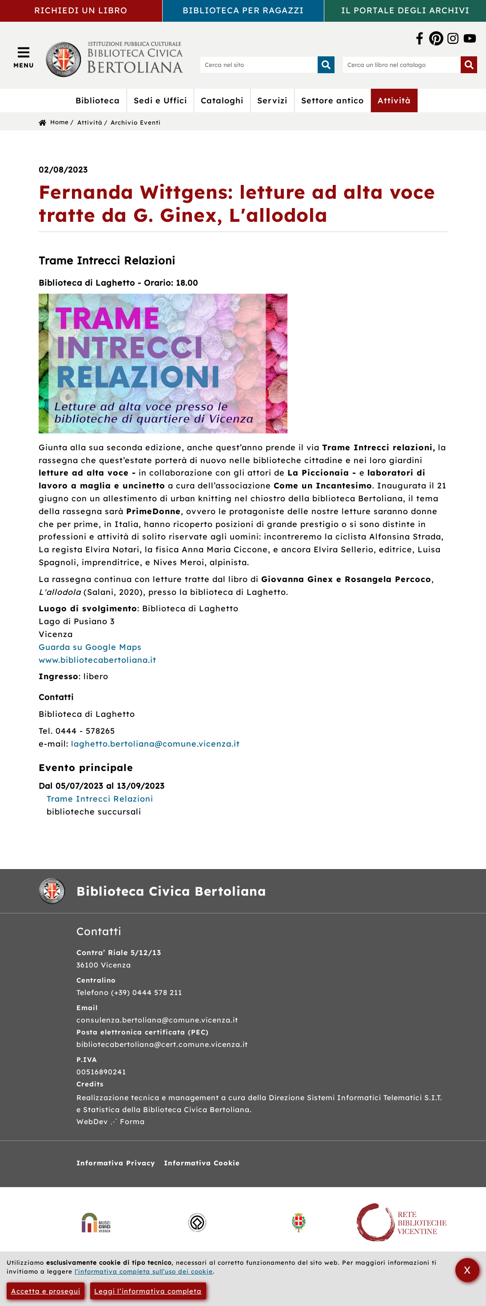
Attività (394, 100)
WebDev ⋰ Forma (110, 1121)
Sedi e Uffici (160, 100)
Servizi (272, 100)
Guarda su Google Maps (90, 647)
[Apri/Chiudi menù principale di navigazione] (23, 57)
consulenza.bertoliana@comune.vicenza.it (157, 1019)
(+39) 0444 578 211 (146, 992)
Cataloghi (222, 100)
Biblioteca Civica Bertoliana (171, 891)
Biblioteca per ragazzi (243, 10)
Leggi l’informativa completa (148, 1291)
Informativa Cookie (202, 1163)
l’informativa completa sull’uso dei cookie (144, 1271)
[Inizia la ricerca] (326, 64)
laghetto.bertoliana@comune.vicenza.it (155, 744)
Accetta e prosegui (45, 1291)
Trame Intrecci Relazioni (100, 799)
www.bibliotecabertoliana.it (97, 660)
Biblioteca (98, 100)
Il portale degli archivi (405, 10)
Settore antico (332, 100)
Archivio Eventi (136, 122)
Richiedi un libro (80, 10)
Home (59, 122)
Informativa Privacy (115, 1163)
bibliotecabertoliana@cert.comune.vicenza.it (162, 1044)
